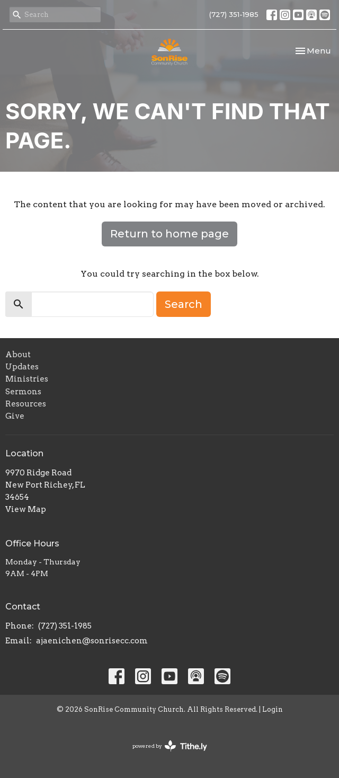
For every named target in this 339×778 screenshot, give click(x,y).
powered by (169, 745)
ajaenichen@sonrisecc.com (92, 641)
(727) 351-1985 (233, 14)
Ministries (26, 379)
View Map (25, 509)
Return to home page (169, 233)
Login (272, 709)
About (18, 354)
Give (14, 416)
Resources (25, 404)
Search (183, 304)
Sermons (23, 391)
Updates (22, 367)
